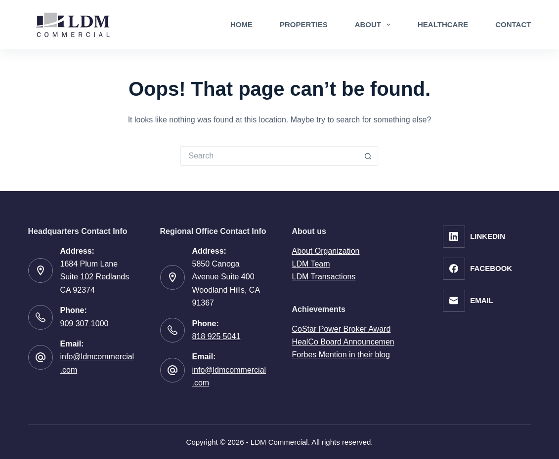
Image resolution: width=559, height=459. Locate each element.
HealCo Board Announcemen (343, 342)
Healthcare (443, 24)
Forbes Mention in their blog (340, 354)
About (374, 25)
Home (241, 24)
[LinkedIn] (478, 237)
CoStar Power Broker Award (341, 329)
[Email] (478, 301)
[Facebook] (478, 269)
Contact (513, 24)
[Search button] (368, 156)
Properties (304, 24)
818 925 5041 (216, 336)
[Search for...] (269, 156)
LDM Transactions (323, 276)
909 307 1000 (84, 323)
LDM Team (311, 264)
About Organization (325, 251)
